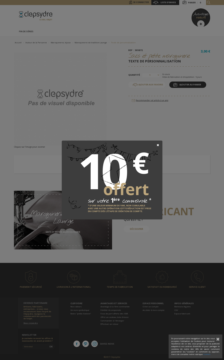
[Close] (158, 145)
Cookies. (207, 354)
